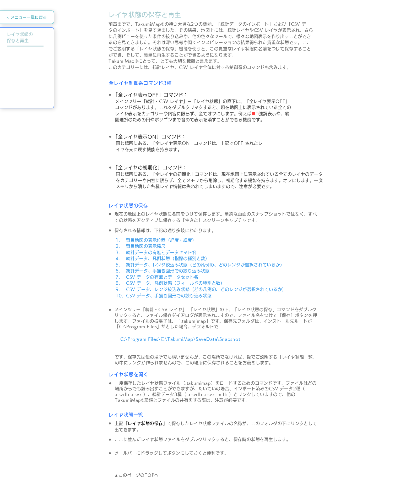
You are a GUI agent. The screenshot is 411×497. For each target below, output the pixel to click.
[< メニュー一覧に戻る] (27, 17)
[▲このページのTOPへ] (137, 475)
